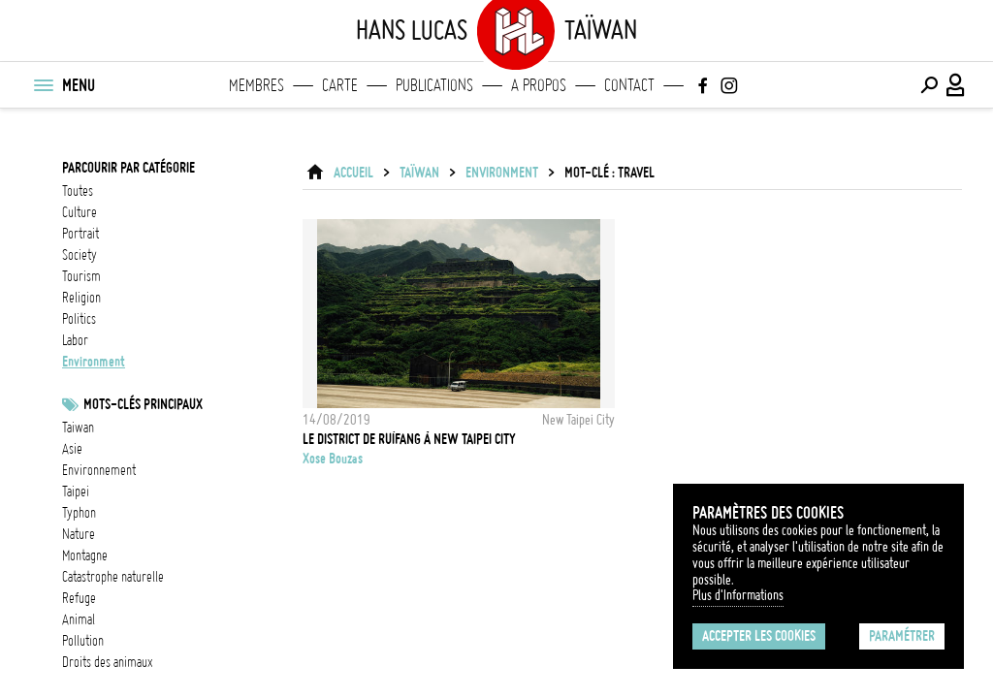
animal (78, 619)
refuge (79, 598)
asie (72, 449)
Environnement (99, 470)
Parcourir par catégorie (128, 167)
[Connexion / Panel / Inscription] (956, 85)
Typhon (79, 513)
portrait (80, 233)
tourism (81, 276)
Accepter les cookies (759, 636)
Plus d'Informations (738, 595)
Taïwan (419, 172)
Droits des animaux (107, 662)
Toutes (77, 191)
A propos (538, 85)
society (79, 255)
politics (79, 319)
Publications (434, 85)
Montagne (85, 555)
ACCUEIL (353, 172)
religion (81, 297)
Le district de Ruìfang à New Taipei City (409, 439)
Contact (629, 85)
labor (75, 340)
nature (78, 534)
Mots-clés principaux (143, 404)
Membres (256, 85)
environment (93, 361)
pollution (83, 641)
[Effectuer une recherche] (929, 85)
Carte (340, 85)
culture (79, 212)
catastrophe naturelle (113, 577)
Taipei (75, 491)
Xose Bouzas (333, 458)
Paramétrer (902, 636)
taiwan (78, 427)
